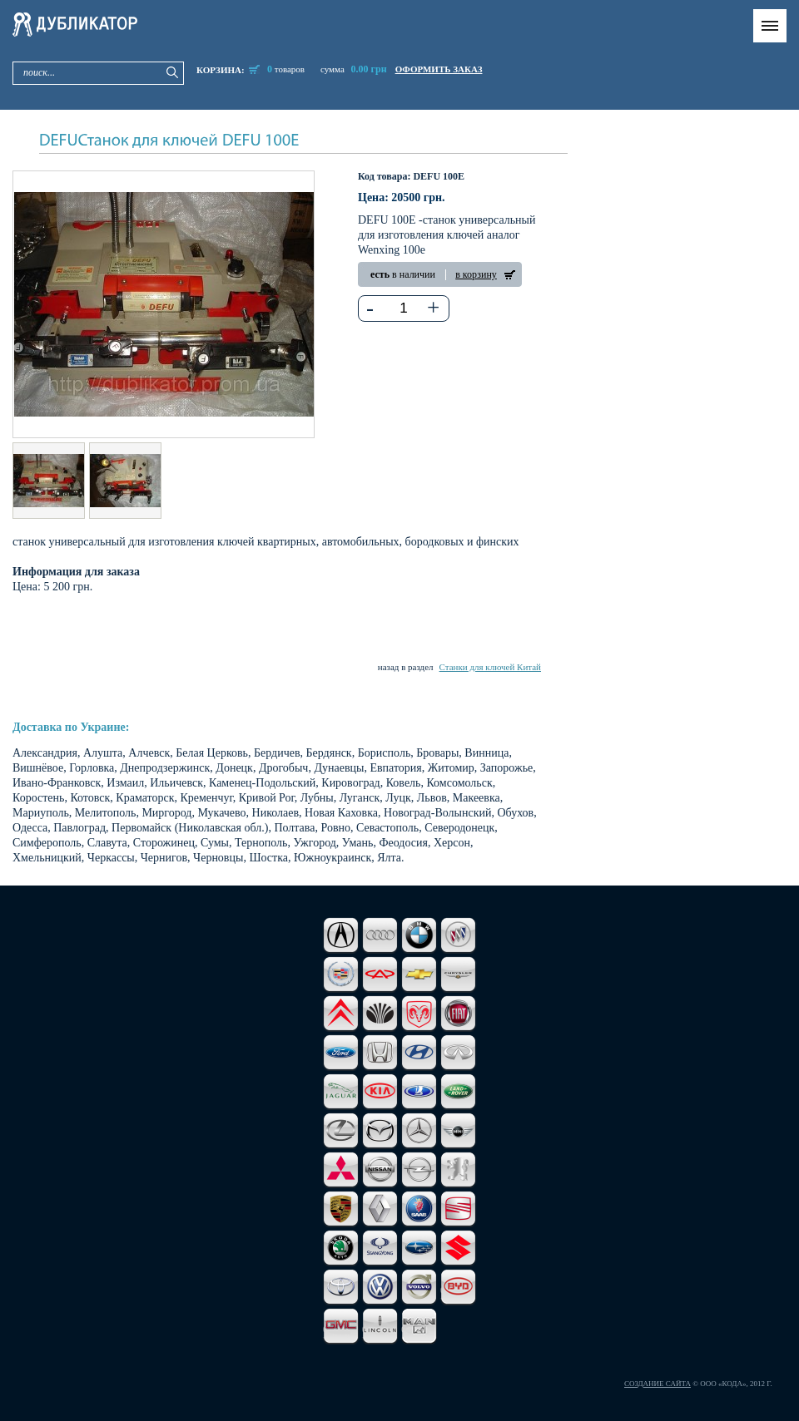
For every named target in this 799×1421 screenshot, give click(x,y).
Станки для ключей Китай (490, 667)
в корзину (476, 274)
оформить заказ (439, 69)
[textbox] (404, 308)
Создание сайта (657, 1383)
